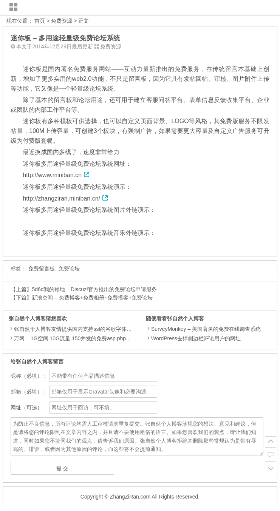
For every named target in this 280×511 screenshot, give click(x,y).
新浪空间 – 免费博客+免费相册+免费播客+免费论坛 (92, 298)
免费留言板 (41, 269)
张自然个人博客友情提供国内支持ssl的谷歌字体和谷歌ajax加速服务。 (96, 329)
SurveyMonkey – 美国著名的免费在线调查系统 (203, 329)
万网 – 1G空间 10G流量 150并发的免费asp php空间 (75, 338)
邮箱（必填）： (29, 392)
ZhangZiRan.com (130, 497)
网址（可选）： (29, 407)
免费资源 (61, 21)
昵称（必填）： (29, 376)
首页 (39, 21)
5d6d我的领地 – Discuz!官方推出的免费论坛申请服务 (94, 289)
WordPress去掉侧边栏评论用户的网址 (193, 338)
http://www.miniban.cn (56, 175)
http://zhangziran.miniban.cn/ (65, 198)
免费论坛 (69, 269)
